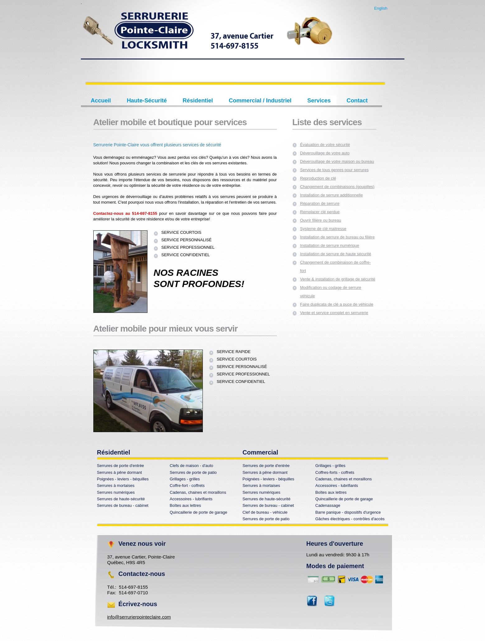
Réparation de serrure (319, 203)
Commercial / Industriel (260, 100)
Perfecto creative (208, 35)
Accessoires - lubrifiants (336, 485)
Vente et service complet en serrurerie (334, 312)
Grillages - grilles (330, 465)
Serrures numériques (116, 492)
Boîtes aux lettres (331, 492)
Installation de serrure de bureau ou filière (337, 237)
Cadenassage (327, 505)
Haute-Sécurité (147, 100)
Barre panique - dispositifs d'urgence (348, 512)
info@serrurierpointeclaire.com (139, 617)
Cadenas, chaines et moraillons (343, 479)
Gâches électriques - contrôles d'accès (350, 518)
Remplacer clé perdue (320, 212)
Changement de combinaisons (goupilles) (337, 186)
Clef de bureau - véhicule (265, 512)
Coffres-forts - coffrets (334, 472)
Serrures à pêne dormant (119, 472)
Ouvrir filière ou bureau (320, 220)
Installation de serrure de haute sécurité (335, 254)
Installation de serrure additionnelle (331, 195)
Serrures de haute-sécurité (121, 499)
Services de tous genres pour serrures (334, 169)
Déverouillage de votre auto (325, 153)
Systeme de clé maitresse (323, 228)
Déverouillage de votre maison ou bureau (337, 161)
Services (319, 100)
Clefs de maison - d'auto (191, 465)
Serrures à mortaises (116, 485)
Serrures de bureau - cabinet (122, 505)
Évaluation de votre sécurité (325, 144)
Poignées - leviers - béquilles (123, 479)
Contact (357, 100)
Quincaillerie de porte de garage (344, 499)
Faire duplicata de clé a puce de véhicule (337, 304)
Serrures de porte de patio (193, 472)
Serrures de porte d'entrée (120, 465)
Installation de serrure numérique (329, 245)
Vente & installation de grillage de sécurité (337, 279)
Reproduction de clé (318, 178)
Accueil (101, 100)
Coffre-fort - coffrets (187, 485)
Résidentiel (198, 100)
